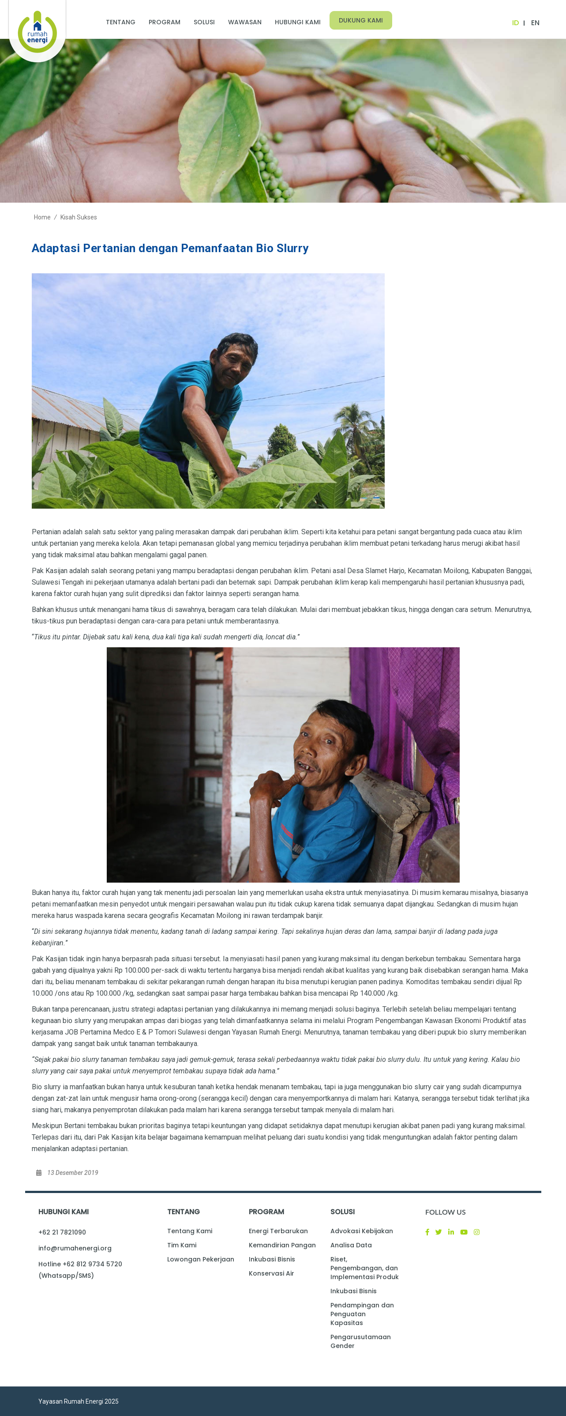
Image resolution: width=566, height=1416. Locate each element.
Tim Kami (181, 1245)
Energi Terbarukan (278, 1231)
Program (164, 22)
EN (535, 23)
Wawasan (245, 22)
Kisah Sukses (78, 217)
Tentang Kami (189, 1231)
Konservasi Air (271, 1273)
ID (515, 23)
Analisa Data (351, 1245)
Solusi (204, 22)
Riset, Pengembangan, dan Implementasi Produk (364, 1268)
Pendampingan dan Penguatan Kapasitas (362, 1314)
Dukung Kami (361, 20)
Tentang (120, 22)
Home (42, 217)
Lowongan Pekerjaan (200, 1259)
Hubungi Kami (298, 22)
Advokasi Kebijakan (361, 1231)
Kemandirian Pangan (282, 1245)
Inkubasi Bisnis (272, 1259)
